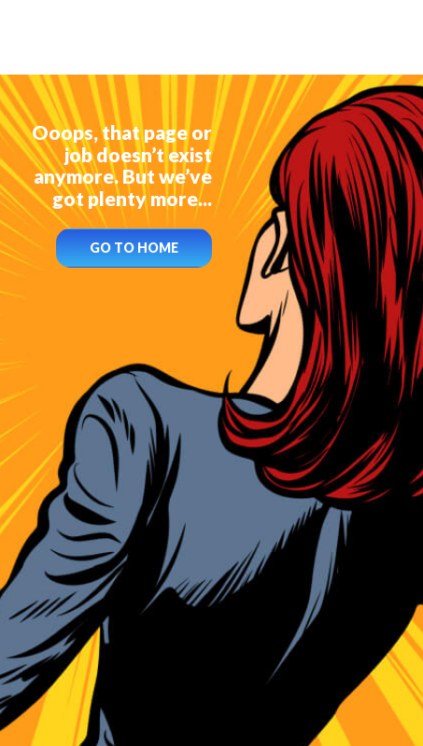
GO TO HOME (134, 248)
